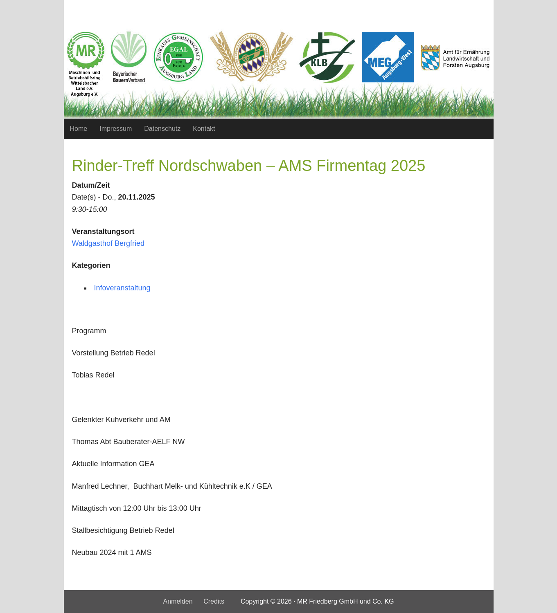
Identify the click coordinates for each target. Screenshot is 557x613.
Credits (213, 601)
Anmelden (177, 601)
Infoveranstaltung (122, 288)
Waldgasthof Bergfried (108, 243)
